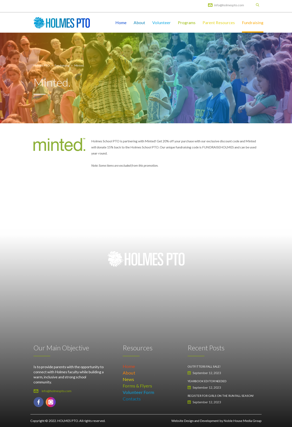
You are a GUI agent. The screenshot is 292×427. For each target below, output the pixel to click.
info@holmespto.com (229, 5)
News (128, 379)
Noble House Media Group (243, 421)
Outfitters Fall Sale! (204, 366)
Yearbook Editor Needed (207, 381)
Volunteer (161, 22)
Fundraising (252, 22)
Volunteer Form (138, 392)
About (139, 22)
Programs (186, 22)
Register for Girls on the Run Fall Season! (221, 395)
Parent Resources (219, 22)
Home (121, 22)
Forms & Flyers (137, 385)
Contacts (132, 398)
